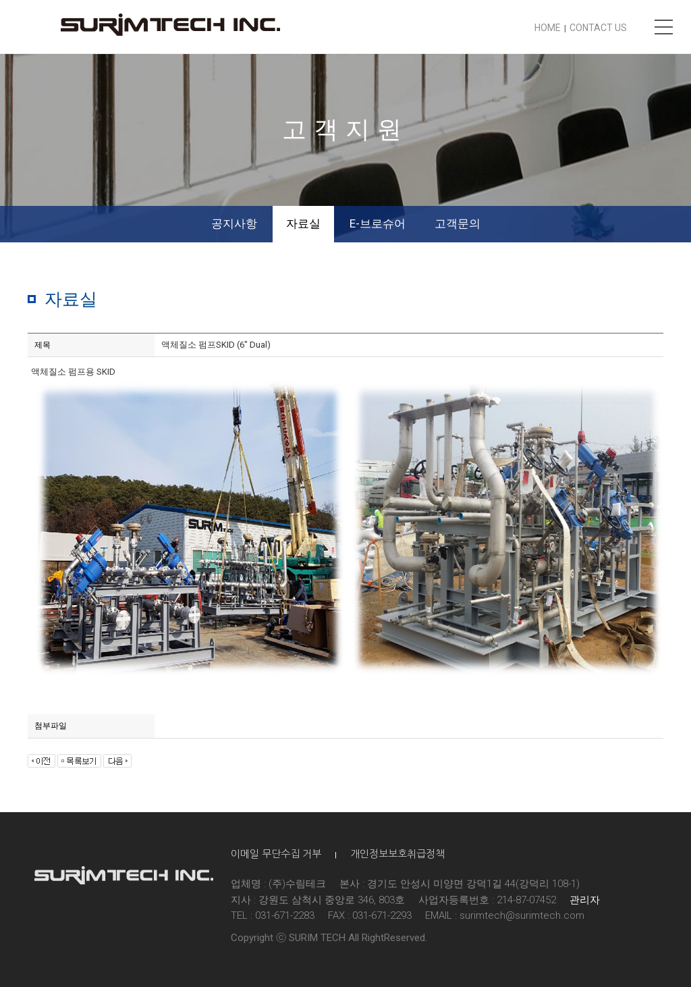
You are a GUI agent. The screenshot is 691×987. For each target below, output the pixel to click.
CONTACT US (598, 27)
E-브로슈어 (378, 223)
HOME (547, 27)
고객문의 (457, 223)
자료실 (303, 223)
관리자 (585, 900)
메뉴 (664, 27)
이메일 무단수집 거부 (276, 854)
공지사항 (234, 223)
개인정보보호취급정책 (397, 854)
